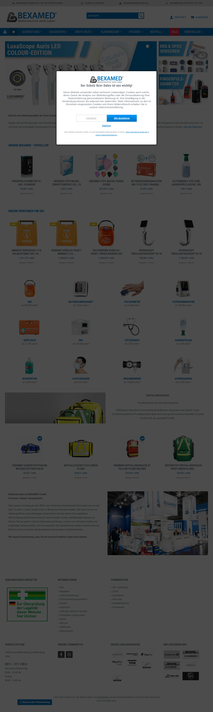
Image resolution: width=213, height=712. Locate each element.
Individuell (91, 118)
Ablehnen (106, 125)
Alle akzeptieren (122, 118)
